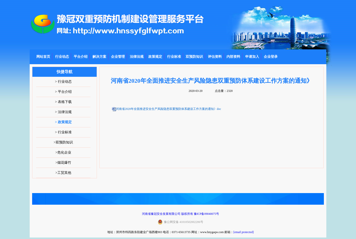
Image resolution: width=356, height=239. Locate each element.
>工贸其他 (63, 173)
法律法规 (137, 57)
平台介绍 (81, 57)
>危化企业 (63, 152)
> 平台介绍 (63, 92)
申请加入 (252, 57)
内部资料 (233, 57)
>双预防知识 (63, 142)
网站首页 (43, 57)
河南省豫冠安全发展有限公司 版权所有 (167, 214)
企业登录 (271, 57)
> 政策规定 (63, 122)
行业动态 (62, 57)
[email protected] (243, 232)
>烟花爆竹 (63, 162)
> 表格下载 (63, 102)
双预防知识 (194, 57)
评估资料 (215, 57)
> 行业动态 (63, 81)
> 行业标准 (63, 132)
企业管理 (118, 57)
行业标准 (174, 57)
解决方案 (99, 57)
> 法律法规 (63, 112)
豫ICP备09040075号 (206, 214)
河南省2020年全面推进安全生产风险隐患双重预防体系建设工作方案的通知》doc (168, 109)
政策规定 (155, 57)
